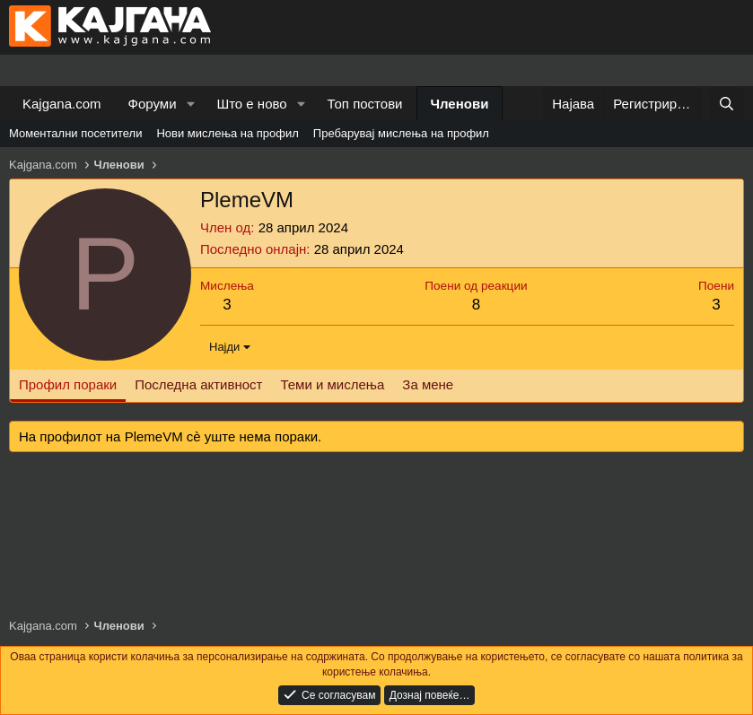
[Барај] (726, 103)
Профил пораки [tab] (68, 384)
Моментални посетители (75, 133)
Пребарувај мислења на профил (401, 133)
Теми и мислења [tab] (332, 384)
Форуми (152, 103)
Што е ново (251, 103)
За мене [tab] (427, 384)
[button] (190, 103)
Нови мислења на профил (227, 133)
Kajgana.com (61, 103)
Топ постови (365, 103)
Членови (460, 103)
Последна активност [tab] (198, 384)
